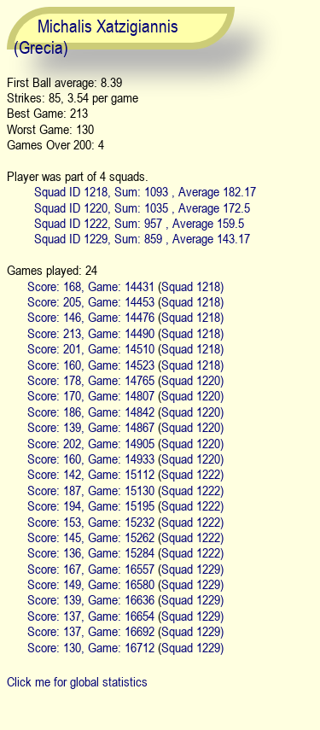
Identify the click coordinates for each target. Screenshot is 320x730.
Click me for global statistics (77, 681)
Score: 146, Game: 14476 (90, 316)
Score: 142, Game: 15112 (90, 473)
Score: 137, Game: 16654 (90, 615)
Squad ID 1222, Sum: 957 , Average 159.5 (139, 222)
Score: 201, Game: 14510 (90, 348)
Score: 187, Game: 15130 (90, 490)
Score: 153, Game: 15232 (90, 521)
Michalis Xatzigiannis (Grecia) (96, 36)
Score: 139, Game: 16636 (90, 599)
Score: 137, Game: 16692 (90, 630)
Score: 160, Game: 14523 (90, 364)
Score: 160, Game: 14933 (90, 458)
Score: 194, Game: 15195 (90, 505)
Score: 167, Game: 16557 (90, 568)
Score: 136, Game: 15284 (90, 552)
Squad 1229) (192, 568)
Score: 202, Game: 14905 (90, 443)
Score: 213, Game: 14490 (90, 333)
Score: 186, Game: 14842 (90, 411)
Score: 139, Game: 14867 (90, 426)
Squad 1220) (192, 379)
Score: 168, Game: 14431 (90, 286)
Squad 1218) (192, 286)
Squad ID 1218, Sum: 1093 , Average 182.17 (145, 191)
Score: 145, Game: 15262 (90, 537)
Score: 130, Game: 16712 (90, 647)
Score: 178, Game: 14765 (90, 379)
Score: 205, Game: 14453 (90, 301)
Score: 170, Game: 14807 (90, 395)
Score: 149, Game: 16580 (90, 584)
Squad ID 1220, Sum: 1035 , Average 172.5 (142, 207)
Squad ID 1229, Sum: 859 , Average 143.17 (142, 238)
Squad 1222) (192, 473)
